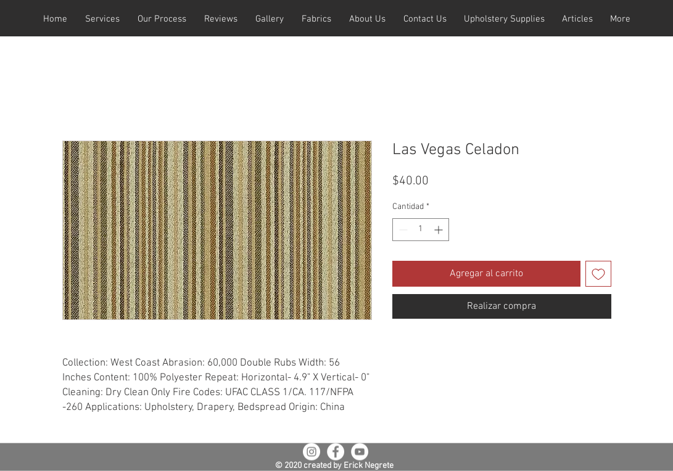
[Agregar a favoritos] (598, 274)
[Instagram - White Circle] (311, 452)
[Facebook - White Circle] (335, 452)
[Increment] (439, 229)
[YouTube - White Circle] (359, 452)
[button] (102, 19)
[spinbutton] (421, 229)
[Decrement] (402, 229)
